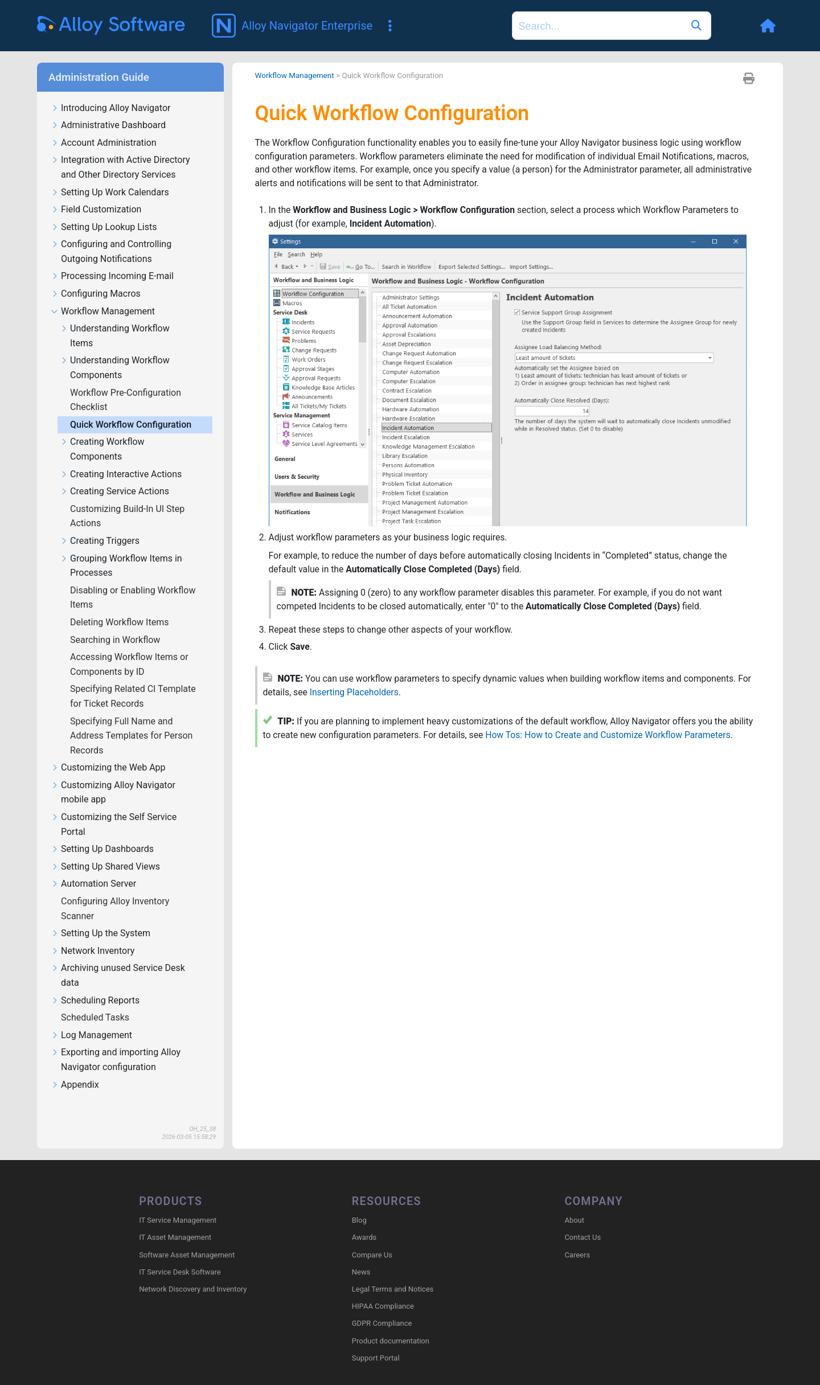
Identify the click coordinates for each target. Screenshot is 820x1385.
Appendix (75, 1068)
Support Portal (376, 1342)
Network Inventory (92, 935)
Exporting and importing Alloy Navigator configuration (116, 1043)
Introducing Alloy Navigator (110, 92)
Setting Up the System (100, 917)
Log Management (91, 1019)
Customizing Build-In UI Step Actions (127, 500)
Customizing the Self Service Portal (114, 808)
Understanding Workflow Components (115, 351)
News (361, 1256)
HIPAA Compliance (383, 1290)
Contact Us (582, 1221)
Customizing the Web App (108, 751)
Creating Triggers (100, 525)
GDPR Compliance (382, 1307)
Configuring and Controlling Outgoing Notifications (111, 235)
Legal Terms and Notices (392, 1273)
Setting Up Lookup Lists (104, 211)
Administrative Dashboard (108, 109)
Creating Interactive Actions (121, 458)
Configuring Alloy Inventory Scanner (115, 892)
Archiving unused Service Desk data (118, 959)
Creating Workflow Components (102, 433)
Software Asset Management (187, 1238)
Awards (364, 1221)
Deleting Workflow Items (120, 605)
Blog (359, 1204)
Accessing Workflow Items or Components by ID (129, 648)
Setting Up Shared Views (105, 850)
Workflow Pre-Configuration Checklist (125, 383)
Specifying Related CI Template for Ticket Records (133, 679)
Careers (577, 1238)
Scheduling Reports (95, 984)
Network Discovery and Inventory (193, 1273)
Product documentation (390, 1324)
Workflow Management (103, 295)
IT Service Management (177, 1204)
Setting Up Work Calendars (110, 176)
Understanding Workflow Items (115, 319)
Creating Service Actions (114, 475)
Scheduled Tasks (96, 1000)
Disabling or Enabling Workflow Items (132, 581)
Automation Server (93, 867)
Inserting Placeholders (371, 679)
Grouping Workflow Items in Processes (121, 550)
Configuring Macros (96, 277)
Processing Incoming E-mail (112, 260)
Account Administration (104, 127)
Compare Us (372, 1238)
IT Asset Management (175, 1221)
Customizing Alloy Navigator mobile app (113, 776)
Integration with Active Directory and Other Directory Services (120, 151)
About (574, 1204)
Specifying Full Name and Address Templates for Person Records (131, 719)
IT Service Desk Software (179, 1256)
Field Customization (96, 193)
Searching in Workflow (116, 623)
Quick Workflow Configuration (132, 408)
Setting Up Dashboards (102, 833)
